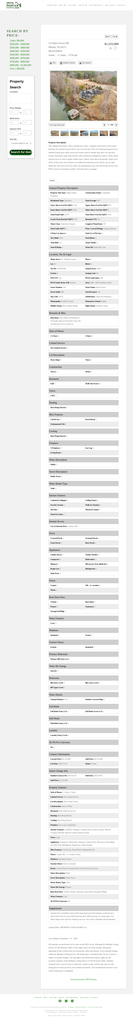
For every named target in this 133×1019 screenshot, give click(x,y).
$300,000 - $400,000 (19, 47)
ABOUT (61, 997)
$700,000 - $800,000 (19, 61)
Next (115, 37)
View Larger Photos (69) (57, 125)
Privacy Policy (81, 1007)
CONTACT (94, 997)
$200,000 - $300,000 (19, 44)
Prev (108, 37)
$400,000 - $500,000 (19, 51)
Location (14, 92)
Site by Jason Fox (95, 1007)
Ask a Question (85, 63)
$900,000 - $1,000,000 (20, 65)
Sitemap (71, 1007)
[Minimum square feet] (14, 133)
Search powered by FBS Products (83, 979)
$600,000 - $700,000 (19, 58)
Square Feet (15, 129)
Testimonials (72, 997)
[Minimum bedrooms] (14, 122)
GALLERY (53, 997)
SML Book (84, 997)
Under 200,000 (17, 40)
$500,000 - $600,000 (19, 54)
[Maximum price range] (27, 112)
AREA (45, 997)
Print (52, 63)
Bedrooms (14, 118)
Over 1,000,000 (17, 68)
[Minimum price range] (14, 112)
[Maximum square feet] (27, 133)
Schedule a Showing (67, 63)
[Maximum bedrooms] (27, 122)
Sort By (13, 139)
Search (38, 997)
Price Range (15, 108)
